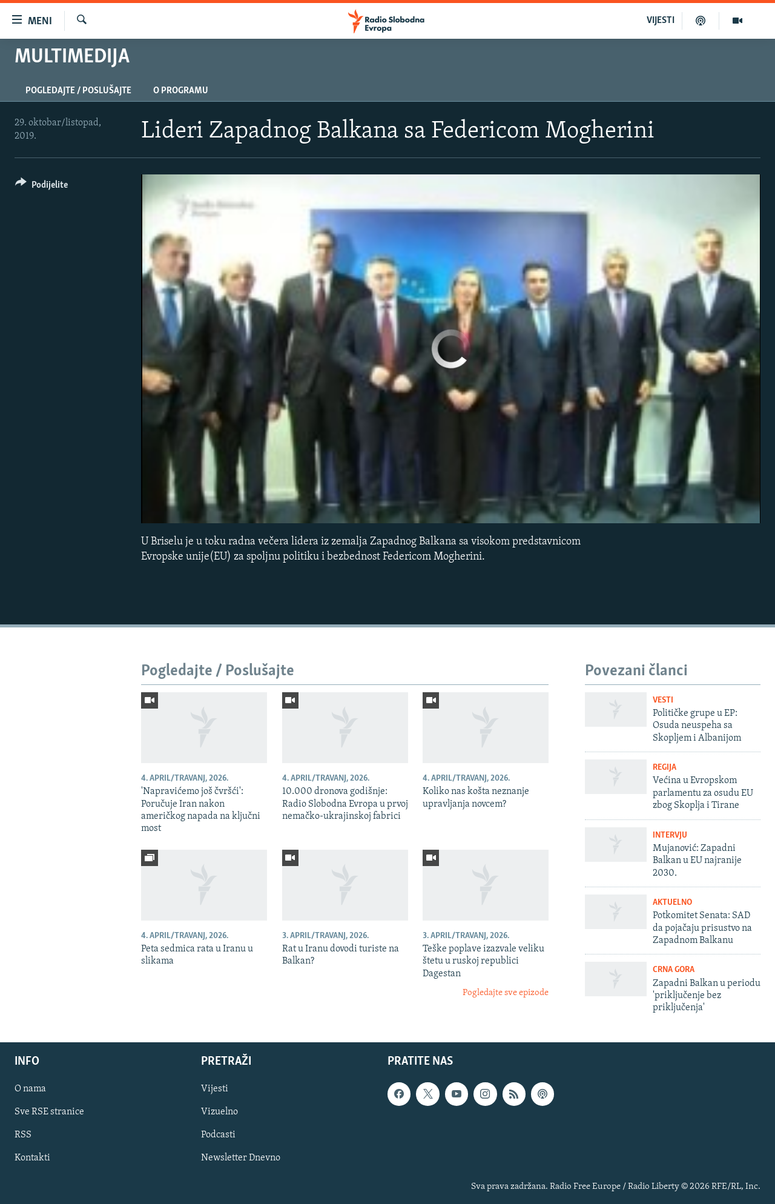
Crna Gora (673, 969)
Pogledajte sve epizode (506, 992)
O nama (30, 1089)
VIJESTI (660, 20)
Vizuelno (219, 1112)
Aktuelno (672, 902)
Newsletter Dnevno (240, 1158)
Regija (664, 767)
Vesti (663, 700)
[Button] (41, 186)
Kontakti (32, 1158)
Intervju (670, 835)
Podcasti (218, 1135)
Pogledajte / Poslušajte (78, 91)
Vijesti (214, 1089)
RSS (23, 1135)
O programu (180, 91)
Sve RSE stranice (49, 1112)
